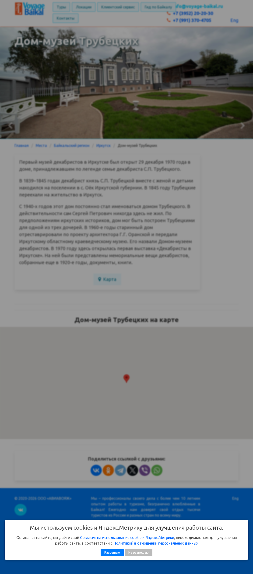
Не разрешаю (138, 552)
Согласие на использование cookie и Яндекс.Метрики (127, 537)
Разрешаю (112, 552)
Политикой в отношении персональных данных (155, 543)
